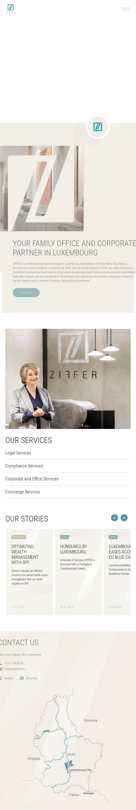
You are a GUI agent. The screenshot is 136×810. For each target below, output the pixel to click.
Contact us (32, 292)
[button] (124, 517)
